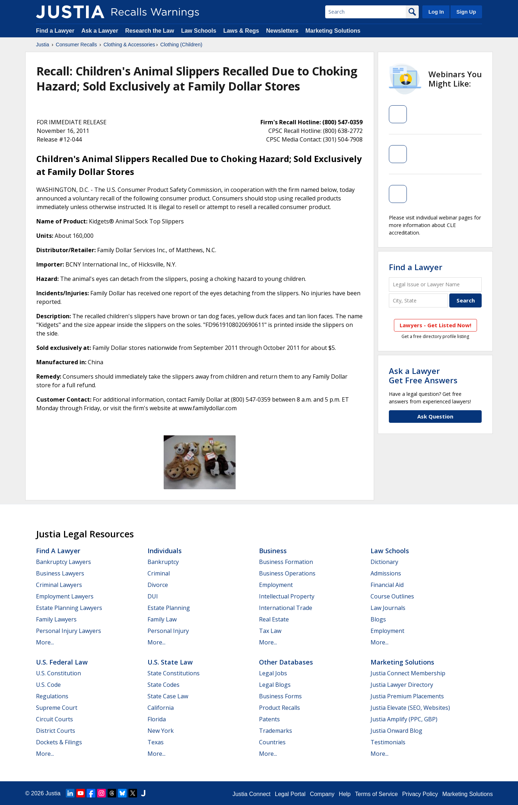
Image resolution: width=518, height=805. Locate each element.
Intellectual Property (286, 596)
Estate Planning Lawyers (69, 608)
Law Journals (388, 608)
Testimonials (388, 742)
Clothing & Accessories (129, 44)
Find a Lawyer (55, 31)
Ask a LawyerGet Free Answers (423, 375)
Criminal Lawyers (59, 585)
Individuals (164, 550)
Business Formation (286, 562)
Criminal (158, 573)
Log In (436, 12)
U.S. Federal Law (62, 662)
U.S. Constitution (58, 673)
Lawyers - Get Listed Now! (435, 325)
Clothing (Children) (181, 44)
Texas (155, 742)
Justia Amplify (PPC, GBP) (404, 719)
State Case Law (167, 696)
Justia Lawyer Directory (402, 685)
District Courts (55, 731)
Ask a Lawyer (100, 31)
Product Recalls (279, 708)
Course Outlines (392, 596)
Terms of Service (376, 794)
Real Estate (274, 619)
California (160, 708)
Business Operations (287, 573)
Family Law (162, 619)
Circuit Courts (54, 719)
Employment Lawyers (65, 596)
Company (322, 794)
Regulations (52, 696)
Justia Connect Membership (408, 673)
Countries (272, 742)
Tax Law (270, 631)
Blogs (378, 619)
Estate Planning (168, 608)
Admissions (386, 573)
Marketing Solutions (332, 31)
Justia (42, 44)
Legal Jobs (273, 673)
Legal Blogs (275, 685)
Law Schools (198, 31)
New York (160, 731)
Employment (276, 585)
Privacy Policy (420, 794)
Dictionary (384, 562)
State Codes (163, 685)
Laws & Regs (241, 31)
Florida (156, 719)
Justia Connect (251, 794)
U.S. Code (48, 685)
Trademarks (275, 731)
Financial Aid (387, 585)
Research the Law (149, 31)
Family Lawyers (56, 619)
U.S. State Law (170, 662)
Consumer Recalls (76, 44)
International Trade (285, 608)
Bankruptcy (163, 562)
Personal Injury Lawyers (68, 631)
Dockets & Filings (59, 742)
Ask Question (435, 416)
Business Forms (280, 696)
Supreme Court (56, 708)
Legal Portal (290, 794)
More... (45, 642)
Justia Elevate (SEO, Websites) (410, 708)
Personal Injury (168, 631)
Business (273, 550)
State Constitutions (173, 673)
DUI (152, 596)
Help (345, 794)
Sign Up (466, 12)
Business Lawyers (60, 573)
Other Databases (286, 662)
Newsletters (282, 31)
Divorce (157, 585)
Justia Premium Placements (407, 696)
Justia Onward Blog (396, 731)
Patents (269, 719)
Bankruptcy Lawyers (63, 562)
